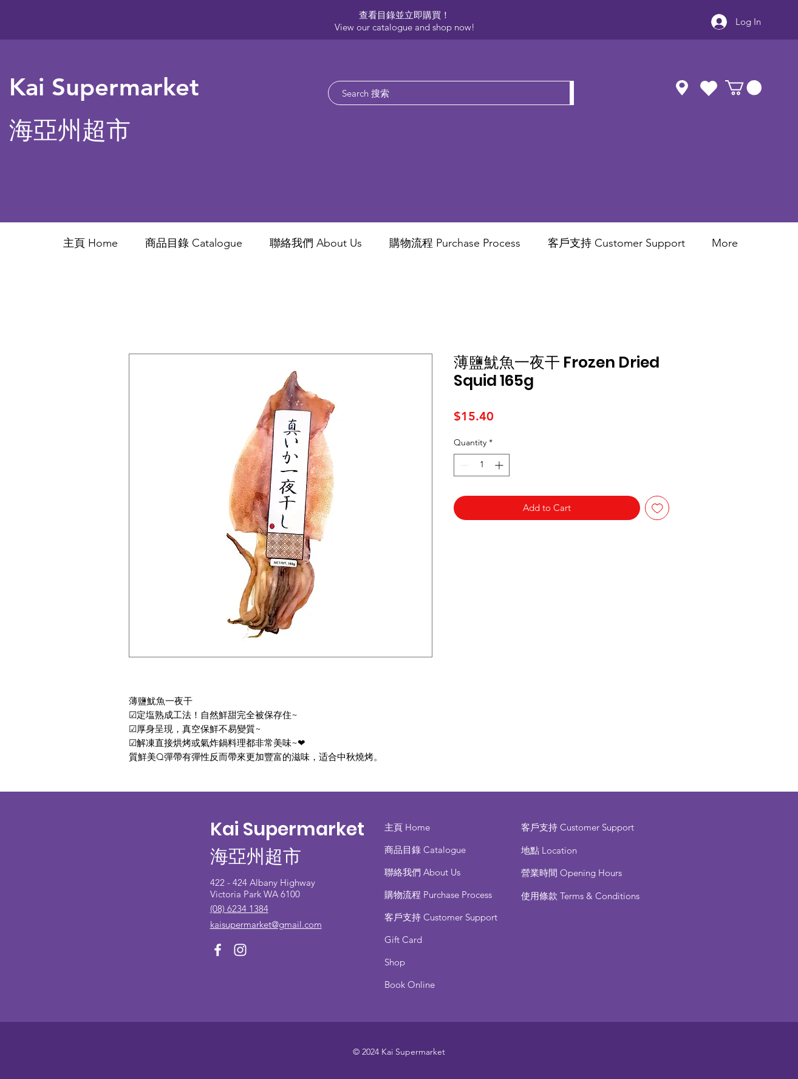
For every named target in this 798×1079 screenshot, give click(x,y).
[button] (743, 87)
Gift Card (403, 939)
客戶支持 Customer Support (440, 917)
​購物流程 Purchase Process (438, 894)
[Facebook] (218, 950)
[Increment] (500, 465)
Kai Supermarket (104, 86)
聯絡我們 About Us (422, 872)
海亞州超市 (70, 130)
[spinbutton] (482, 465)
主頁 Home (407, 827)
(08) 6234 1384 (239, 908)
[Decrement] (463, 465)
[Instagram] (240, 950)
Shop (394, 962)
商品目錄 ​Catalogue (426, 849)
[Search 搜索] (443, 92)
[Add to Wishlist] (657, 508)
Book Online (409, 984)
